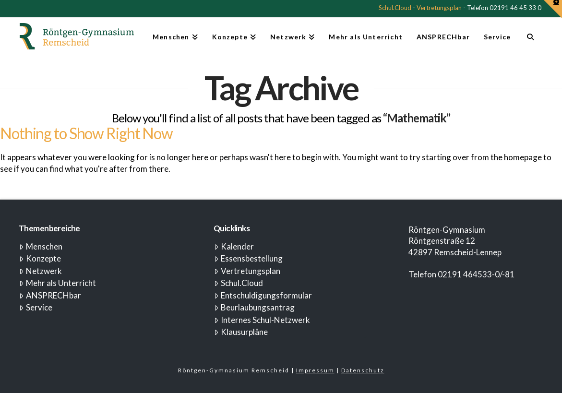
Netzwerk (40, 271)
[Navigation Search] (530, 41)
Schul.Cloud (395, 8)
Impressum (315, 370)
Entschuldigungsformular (263, 295)
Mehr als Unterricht (57, 283)
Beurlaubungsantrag (254, 307)
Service (35, 307)
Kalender (234, 246)
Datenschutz (362, 370)
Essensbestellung (248, 258)
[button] (553, 9)
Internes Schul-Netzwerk (262, 320)
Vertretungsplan (439, 8)
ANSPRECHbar (50, 295)
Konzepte (40, 258)
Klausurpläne (241, 332)
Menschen (40, 246)
